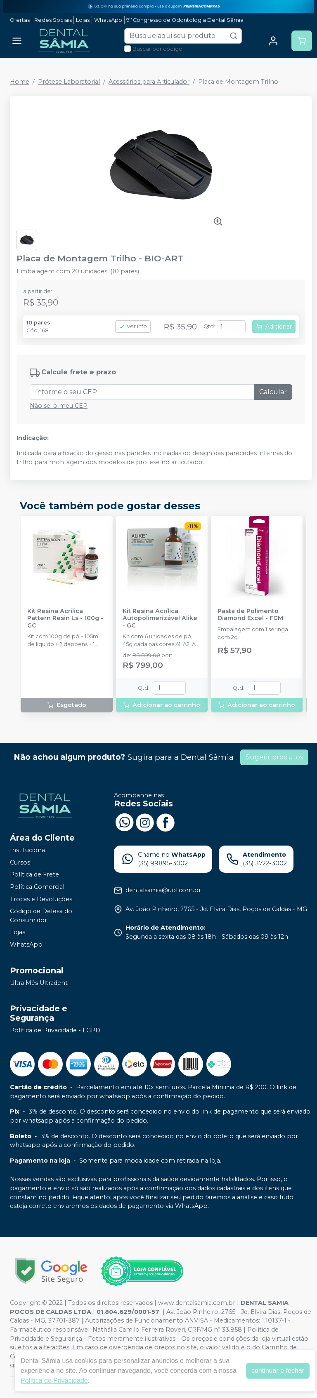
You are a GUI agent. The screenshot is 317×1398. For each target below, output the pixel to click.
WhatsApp (108, 20)
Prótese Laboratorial (69, 81)
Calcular (273, 392)
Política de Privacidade (54, 1380)
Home (19, 81)
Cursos (20, 862)
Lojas (83, 20)
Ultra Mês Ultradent (39, 983)
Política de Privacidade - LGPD (55, 1030)
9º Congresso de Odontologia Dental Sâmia (185, 20)
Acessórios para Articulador (149, 81)
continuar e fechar (277, 1370)
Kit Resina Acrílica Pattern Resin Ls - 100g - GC (65, 618)
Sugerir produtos (274, 757)
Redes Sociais (53, 20)
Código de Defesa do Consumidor (41, 915)
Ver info (133, 326)
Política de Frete (34, 875)
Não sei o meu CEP (59, 405)
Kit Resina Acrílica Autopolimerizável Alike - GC (160, 618)
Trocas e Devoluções (41, 899)
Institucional (28, 850)
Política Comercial (37, 886)
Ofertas (20, 20)
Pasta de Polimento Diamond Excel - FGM (250, 615)
